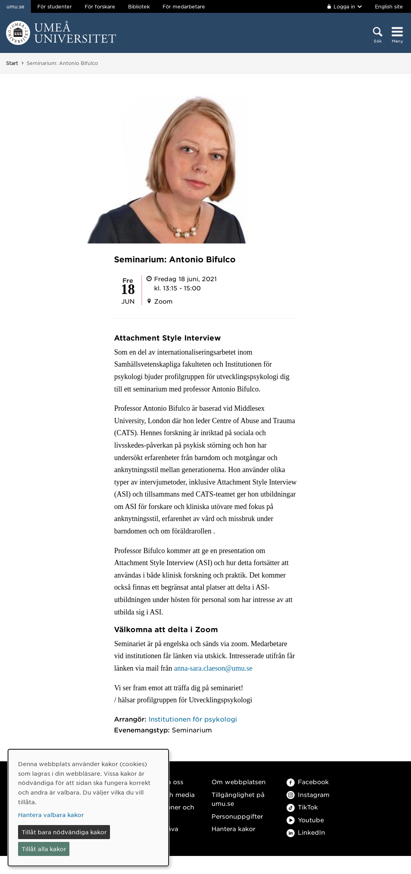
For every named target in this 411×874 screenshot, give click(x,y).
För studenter (54, 6)
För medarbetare (184, 6)
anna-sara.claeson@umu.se (213, 668)
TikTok (302, 807)
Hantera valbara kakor (51, 814)
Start (12, 63)
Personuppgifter (237, 816)
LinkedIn (306, 832)
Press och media (169, 794)
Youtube (305, 819)
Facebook (308, 781)
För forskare (100, 6)
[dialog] (88, 807)
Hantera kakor (233, 828)
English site (389, 6)
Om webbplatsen (239, 781)
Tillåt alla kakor (44, 848)
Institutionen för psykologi (193, 719)
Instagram (308, 794)
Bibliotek (139, 6)
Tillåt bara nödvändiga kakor (64, 831)
